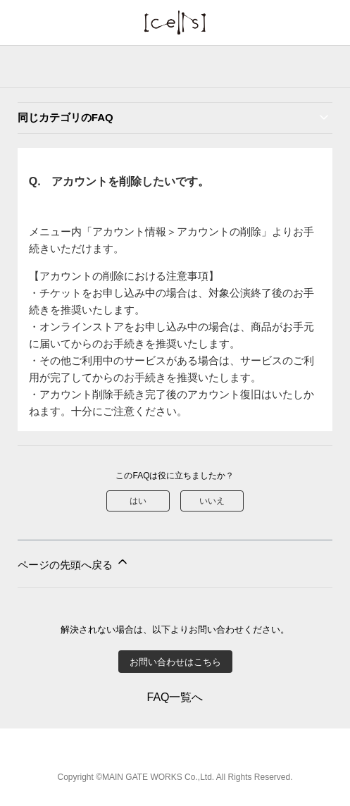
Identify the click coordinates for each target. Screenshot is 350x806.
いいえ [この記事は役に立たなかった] (212, 501)
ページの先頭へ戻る (74, 562)
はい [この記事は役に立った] (138, 501)
